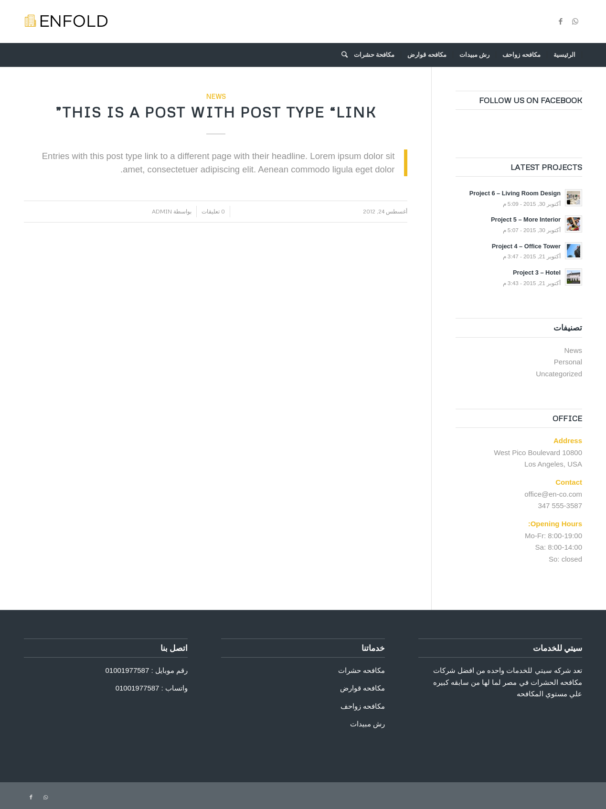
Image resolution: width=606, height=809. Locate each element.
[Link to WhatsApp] (575, 21)
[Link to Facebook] (560, 21)
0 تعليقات (213, 211)
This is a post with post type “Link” (215, 112)
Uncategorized (559, 374)
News (216, 96)
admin (162, 211)
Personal (568, 362)
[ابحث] (341, 55)
